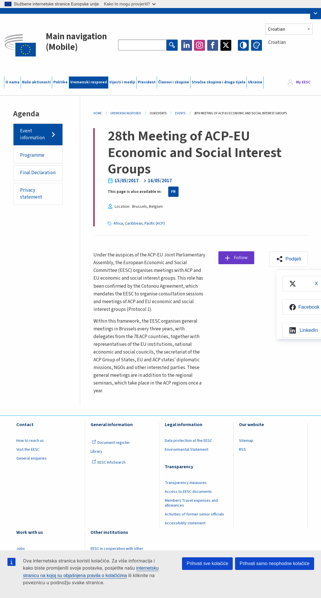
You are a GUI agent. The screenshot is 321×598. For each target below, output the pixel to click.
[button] (288, 259)
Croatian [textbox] (277, 42)
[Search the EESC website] (142, 45)
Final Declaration (38, 173)
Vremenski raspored (88, 82)
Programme (32, 155)
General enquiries (31, 458)
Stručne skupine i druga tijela (218, 82)
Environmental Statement (186, 449)
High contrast (243, 45)
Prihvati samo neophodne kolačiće (275, 563)
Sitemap (246, 441)
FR (173, 192)
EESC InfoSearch (109, 462)
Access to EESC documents (188, 492)
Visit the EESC (28, 449)
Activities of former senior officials (194, 514)
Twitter (225, 45)
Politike (60, 82)
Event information (32, 134)
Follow (241, 257)
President (147, 82)
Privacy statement (31, 194)
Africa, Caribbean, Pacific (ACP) (139, 223)
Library (96, 451)
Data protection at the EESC (188, 441)
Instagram (199, 45)
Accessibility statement (185, 523)
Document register (111, 443)
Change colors (256, 45)
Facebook (212, 45)
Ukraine (255, 82)
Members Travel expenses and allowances (191, 503)
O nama (12, 82)
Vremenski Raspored (125, 113)
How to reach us (30, 441)
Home (97, 113)
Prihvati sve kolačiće (207, 563)
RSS (242, 449)
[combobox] (291, 52)
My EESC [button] (303, 82)
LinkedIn (186, 45)
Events (180, 113)
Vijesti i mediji (122, 82)
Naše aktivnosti (36, 82)
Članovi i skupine (173, 82)
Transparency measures (186, 483)
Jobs (20, 549)
